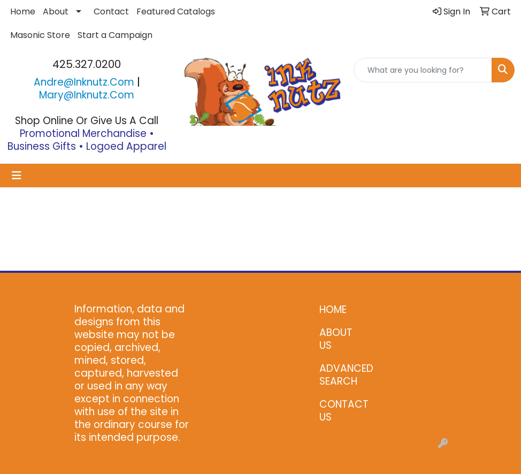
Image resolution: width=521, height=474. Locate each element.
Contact (111, 11)
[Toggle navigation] (16, 175)
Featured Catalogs (175, 11)
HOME (333, 309)
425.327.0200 (86, 64)
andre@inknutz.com (84, 82)
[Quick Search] (423, 70)
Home (22, 11)
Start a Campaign (115, 35)
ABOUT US (336, 339)
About (55, 11)
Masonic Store (40, 35)
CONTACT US (341, 410)
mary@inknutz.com (86, 95)
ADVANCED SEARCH (341, 374)
